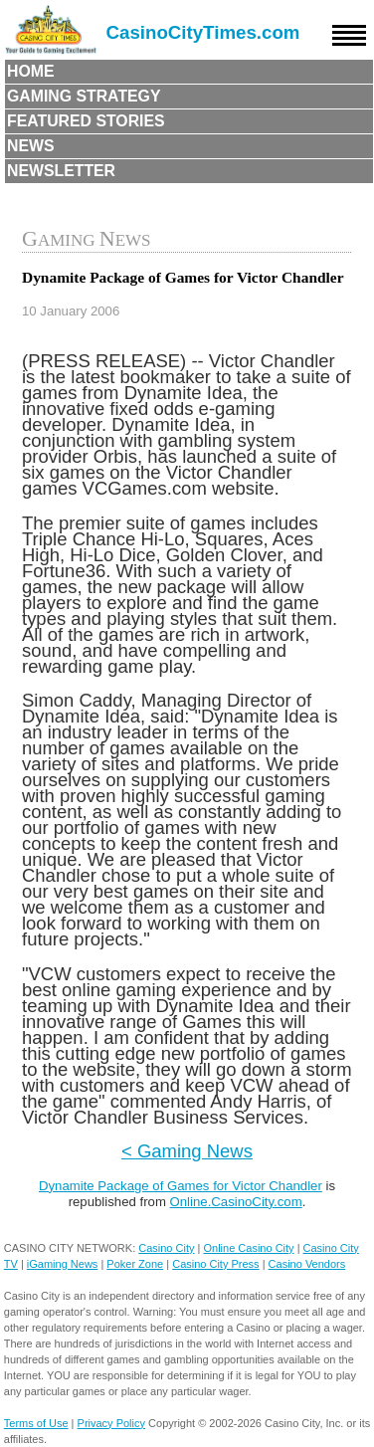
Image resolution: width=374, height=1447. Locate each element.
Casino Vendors (307, 1264)
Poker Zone (134, 1264)
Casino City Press (215, 1264)
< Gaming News (187, 1150)
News (31, 145)
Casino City (166, 1248)
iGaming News (62, 1264)
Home (31, 71)
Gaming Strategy (83, 96)
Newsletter (61, 170)
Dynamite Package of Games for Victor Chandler (180, 1185)
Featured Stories (86, 120)
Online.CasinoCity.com (236, 1201)
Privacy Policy (111, 1423)
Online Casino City (248, 1248)
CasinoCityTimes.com (203, 32)
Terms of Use (36, 1423)
